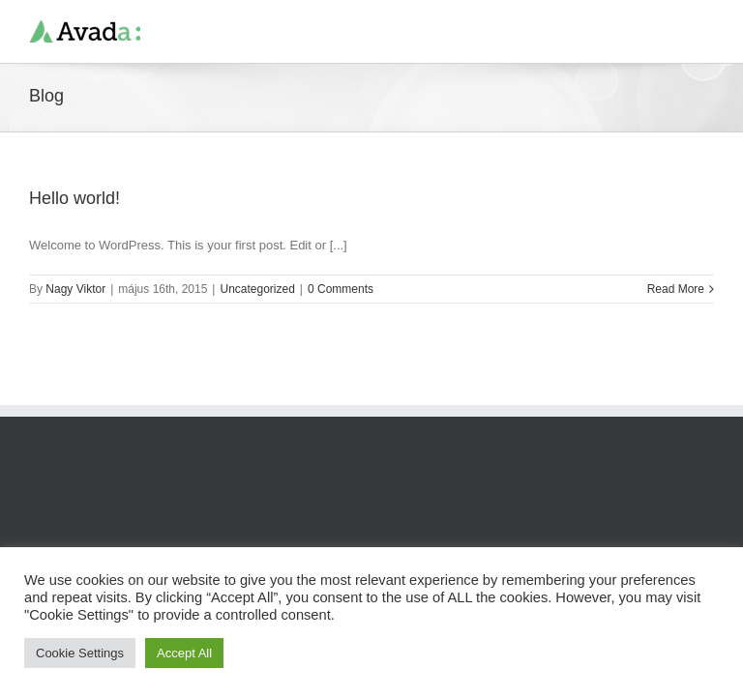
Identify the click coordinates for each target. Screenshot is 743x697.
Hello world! (74, 198)
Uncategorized (257, 289)
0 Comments (340, 289)
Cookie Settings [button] (80, 653)
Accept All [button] (184, 653)
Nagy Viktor (75, 289)
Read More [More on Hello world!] (675, 289)
